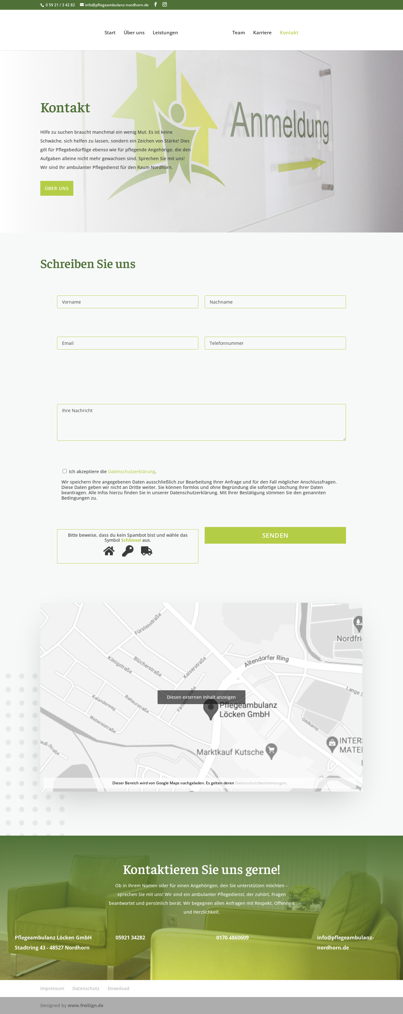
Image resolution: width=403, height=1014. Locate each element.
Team (236, 31)
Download (118, 988)
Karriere (260, 31)
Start (111, 31)
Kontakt (287, 31)
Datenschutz (85, 988)
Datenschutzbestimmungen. (261, 783)
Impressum (52, 988)
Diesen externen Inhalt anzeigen (201, 697)
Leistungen (167, 31)
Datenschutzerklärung (131, 471)
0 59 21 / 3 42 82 (60, 5)
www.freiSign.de (85, 1005)
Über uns (136, 31)
